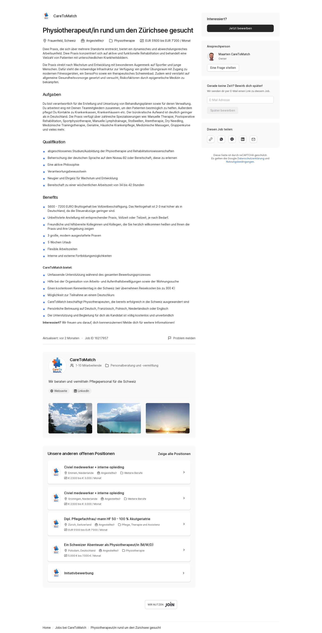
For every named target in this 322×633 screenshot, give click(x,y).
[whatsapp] (221, 139)
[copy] (210, 139)
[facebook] (232, 139)
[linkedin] (242, 139)
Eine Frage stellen (223, 67)
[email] (253, 139)
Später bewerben (222, 110)
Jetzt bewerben (240, 28)
